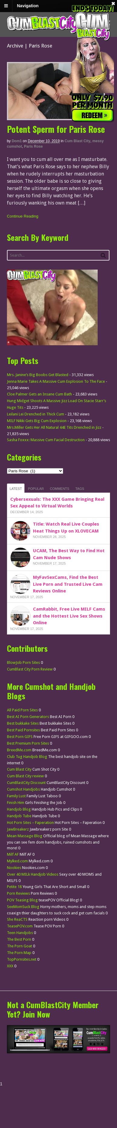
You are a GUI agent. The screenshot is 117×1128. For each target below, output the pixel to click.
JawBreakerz (18, 829)
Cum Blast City (77, 141)
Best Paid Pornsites (23, 730)
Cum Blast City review (25, 776)
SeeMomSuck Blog (23, 906)
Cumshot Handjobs (23, 789)
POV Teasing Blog (22, 900)
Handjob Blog (19, 809)
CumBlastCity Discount (26, 782)
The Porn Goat (19, 946)
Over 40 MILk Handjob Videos (32, 874)
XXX (10, 966)
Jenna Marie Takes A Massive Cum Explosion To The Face (56, 381)
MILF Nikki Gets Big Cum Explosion (37, 420)
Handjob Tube (19, 816)
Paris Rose (33, 146)
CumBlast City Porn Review (30, 669)
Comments (59, 488)
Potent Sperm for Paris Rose (56, 129)
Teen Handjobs (20, 932)
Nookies (14, 867)
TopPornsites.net (21, 959)
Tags (79, 488)
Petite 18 (14, 886)
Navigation (28, 5)
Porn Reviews (18, 893)
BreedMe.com (19, 750)
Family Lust (16, 796)
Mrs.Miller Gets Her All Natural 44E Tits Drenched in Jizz (54, 427)
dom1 (17, 141)
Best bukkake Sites (23, 723)
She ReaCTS (17, 919)
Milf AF (13, 854)
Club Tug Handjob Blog (27, 756)
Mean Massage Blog (24, 836)
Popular (36, 488)
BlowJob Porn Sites (23, 662)
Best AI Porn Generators (28, 716)
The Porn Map (19, 952)
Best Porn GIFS (20, 736)
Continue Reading (22, 216)
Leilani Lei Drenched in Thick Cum (35, 414)
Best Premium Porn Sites (28, 743)
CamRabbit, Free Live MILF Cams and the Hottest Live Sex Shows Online (69, 615)
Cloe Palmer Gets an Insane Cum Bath (39, 394)
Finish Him (15, 802)
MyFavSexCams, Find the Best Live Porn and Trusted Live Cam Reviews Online (67, 584)
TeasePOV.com (20, 926)
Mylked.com (17, 861)
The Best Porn (19, 939)
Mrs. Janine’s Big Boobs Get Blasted (37, 374)
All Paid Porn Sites (22, 710)
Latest (16, 488)
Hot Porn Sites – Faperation (30, 822)
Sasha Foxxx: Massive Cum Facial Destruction (46, 440)
